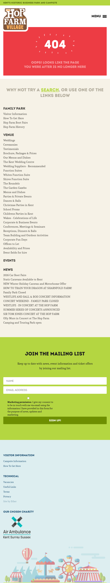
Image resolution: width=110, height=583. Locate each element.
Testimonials (11, 149)
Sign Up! (55, 420)
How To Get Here (13, 118)
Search (50, 90)
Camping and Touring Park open (22, 322)
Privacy (7, 496)
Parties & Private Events (17, 196)
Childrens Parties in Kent (18, 213)
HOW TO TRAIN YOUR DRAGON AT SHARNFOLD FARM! (37, 288)
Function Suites (12, 170)
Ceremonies (10, 144)
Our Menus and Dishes (17, 157)
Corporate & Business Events (20, 222)
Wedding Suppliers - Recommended (24, 166)
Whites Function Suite (16, 174)
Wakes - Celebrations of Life (20, 218)
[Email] (55, 390)
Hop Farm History (14, 126)
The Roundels (11, 183)
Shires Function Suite (16, 179)
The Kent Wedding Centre (18, 162)
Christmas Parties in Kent (18, 205)
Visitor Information (15, 114)
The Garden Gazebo (15, 187)
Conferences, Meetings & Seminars (24, 226)
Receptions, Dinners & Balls (20, 231)
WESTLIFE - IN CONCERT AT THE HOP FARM (30, 305)
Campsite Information (14, 461)
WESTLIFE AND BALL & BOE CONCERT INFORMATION (36, 296)
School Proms (11, 209)
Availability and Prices (16, 248)
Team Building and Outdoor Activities (25, 235)
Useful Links (9, 486)
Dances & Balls (12, 200)
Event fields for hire (15, 252)
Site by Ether (10, 501)
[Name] (55, 381)
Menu (99, 16)
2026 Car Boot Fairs (14, 275)
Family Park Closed (14, 292)
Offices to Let (11, 244)
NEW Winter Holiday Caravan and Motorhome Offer (34, 283)
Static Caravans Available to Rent (23, 279)
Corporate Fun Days (15, 239)
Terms (6, 491)
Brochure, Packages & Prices (20, 153)
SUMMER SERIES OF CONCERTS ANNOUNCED (31, 309)
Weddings (9, 140)
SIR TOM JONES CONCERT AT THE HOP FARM (31, 314)
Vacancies (8, 482)
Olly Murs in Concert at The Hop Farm (26, 318)
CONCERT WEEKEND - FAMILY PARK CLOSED (31, 301)
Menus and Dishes (14, 192)
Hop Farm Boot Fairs (15, 122)
